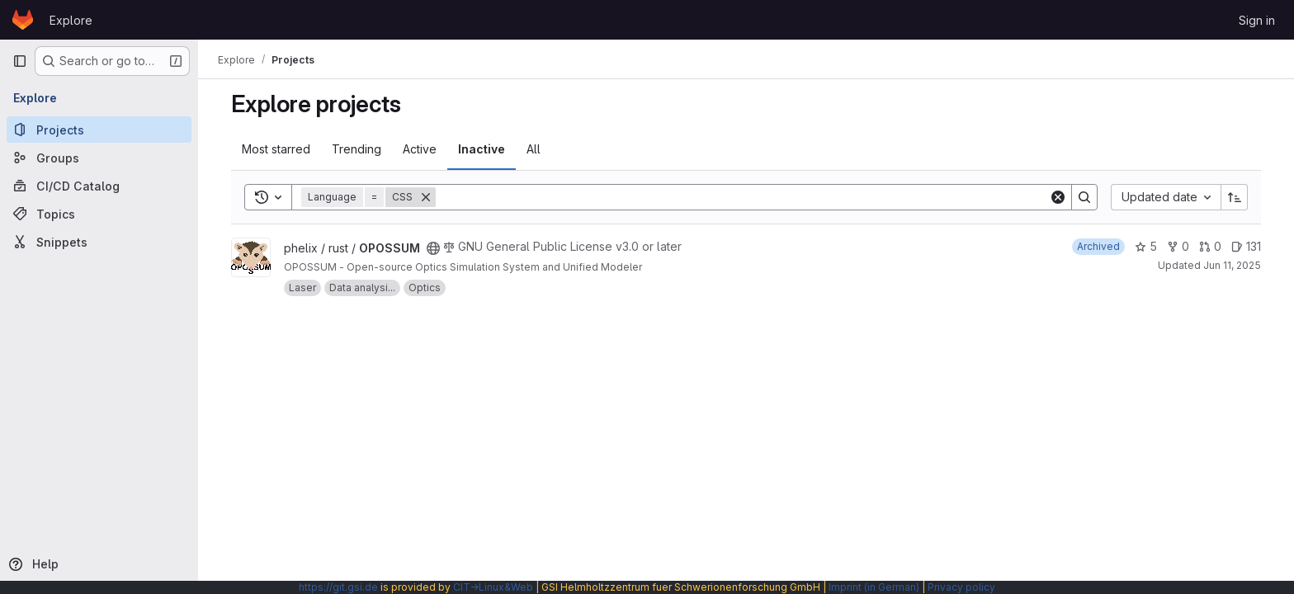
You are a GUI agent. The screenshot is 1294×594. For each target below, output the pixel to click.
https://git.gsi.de (338, 587)
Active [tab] (420, 149)
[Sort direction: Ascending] (1234, 197)
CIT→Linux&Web (493, 587)
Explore (71, 20)
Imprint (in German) (874, 587)
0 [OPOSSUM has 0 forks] (1178, 246)
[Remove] (426, 197)
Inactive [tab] (481, 149)
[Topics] (99, 213)
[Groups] (99, 157)
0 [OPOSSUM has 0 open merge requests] (1210, 246)
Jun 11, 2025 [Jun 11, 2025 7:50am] (1232, 265)
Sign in (1257, 20)
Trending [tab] (356, 149)
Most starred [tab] (276, 149)
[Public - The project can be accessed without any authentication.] (433, 248)
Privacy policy (961, 587)
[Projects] (99, 129)
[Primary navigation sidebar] (20, 61)
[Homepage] (22, 20)
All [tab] (534, 149)
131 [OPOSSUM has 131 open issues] (1246, 246)
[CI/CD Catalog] (99, 185)
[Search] (742, 197)
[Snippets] (99, 242)
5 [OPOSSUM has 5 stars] (1146, 246)
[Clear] (1058, 197)
